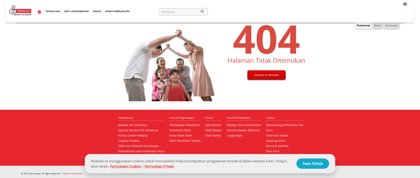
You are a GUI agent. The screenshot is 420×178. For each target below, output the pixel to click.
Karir (269, 130)
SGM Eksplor (213, 130)
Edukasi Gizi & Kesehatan (244, 125)
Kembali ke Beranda (266, 90)
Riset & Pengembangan (76, 11)
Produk (97, 11)
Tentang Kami (52, 11)
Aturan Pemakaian (72, 173)
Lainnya (270, 117)
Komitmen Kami (180, 130)
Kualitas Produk (128, 141)
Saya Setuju (312, 163)
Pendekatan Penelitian (184, 125)
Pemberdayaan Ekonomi (243, 130)
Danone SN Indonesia (132, 125)
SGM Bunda (213, 125)
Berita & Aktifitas (277, 146)
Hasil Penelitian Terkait (184, 141)
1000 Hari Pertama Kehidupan (138, 146)
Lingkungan (235, 135)
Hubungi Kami (276, 141)
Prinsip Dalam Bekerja (133, 135)
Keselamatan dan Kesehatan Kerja (141, 151)
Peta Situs (272, 151)
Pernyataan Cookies (125, 166)
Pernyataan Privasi (159, 166)
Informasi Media (277, 135)
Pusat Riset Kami (180, 135)
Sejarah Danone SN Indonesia (138, 130)
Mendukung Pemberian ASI (284, 125)
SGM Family (213, 135)
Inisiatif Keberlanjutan (117, 11)
